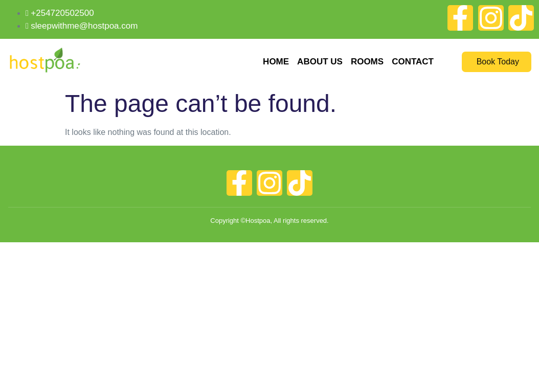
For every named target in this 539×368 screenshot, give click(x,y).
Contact (413, 61)
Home (276, 61)
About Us (320, 61)
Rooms (367, 61)
